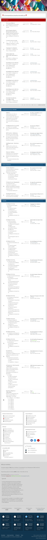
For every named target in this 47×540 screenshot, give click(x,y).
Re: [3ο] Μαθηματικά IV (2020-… (36, 241)
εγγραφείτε (12, 499)
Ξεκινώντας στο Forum (31, 431)
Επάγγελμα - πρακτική (13, 174)
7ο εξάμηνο (11, 404)
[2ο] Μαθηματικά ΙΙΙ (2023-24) (12, 71)
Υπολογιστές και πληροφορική (12, 182)
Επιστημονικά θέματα (13, 176)
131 (10, 42)
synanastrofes (34, 242)
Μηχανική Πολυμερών (13, 302)
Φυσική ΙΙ (10, 232)
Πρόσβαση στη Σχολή (8, 420)
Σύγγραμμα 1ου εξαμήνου (11, 48)
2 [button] (22, 105)
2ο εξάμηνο (17, 397)
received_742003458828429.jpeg (31, 525)
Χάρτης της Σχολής (7, 428)
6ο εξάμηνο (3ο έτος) (10, 295)
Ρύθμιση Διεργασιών (13, 102)
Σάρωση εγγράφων (30, 417)
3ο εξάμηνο (11, 399)
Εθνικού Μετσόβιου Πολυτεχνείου (15, 484)
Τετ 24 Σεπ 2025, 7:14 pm (35, 55)
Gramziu (44, 538)
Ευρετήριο (3, 535)
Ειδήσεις (8, 112)
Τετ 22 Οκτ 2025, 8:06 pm (35, 49)
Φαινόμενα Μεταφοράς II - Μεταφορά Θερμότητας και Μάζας (14, 288)
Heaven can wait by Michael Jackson (31, 517)
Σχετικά (4, 478)
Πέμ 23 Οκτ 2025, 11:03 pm (35, 41)
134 (17, 42)
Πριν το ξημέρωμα (31, 448)
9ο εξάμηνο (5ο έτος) (10, 339)
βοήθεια (6, 502)
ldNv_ (33, 297)
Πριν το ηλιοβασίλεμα (32, 450)
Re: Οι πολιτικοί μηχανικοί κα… (36, 143)
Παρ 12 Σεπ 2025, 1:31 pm (35, 64)
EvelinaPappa (34, 114)
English (28, 435)
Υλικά (9, 360)
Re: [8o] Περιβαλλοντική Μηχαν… (36, 331)
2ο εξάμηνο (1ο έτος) (10, 219)
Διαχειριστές (8, 476)
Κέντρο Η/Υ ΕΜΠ (7, 433)
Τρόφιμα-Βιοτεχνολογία (13, 359)
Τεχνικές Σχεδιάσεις (12, 212)
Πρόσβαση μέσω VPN (31, 415)
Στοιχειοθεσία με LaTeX (31, 420)
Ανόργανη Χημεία (12, 50)
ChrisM (31, 54)
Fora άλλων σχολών (8, 457)
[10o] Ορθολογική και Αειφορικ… (36, 351)
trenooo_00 (34, 340)
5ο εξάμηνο (11, 402)
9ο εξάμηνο (11, 407)
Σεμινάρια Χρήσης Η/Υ (12, 190)
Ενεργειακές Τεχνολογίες (13, 321)
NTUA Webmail (6, 454)
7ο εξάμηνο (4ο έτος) (10, 318)
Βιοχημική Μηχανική (12, 320)
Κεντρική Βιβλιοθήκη (8, 453)
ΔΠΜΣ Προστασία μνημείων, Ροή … (37, 365)
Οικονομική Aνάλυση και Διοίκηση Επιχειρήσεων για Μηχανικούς (13, 311)
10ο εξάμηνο (11, 409)
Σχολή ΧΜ (5, 450)
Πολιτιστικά (14, 44)
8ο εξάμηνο (11, 406)
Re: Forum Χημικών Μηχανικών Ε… (37, 193)
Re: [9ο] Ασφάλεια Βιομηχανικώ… (36, 339)
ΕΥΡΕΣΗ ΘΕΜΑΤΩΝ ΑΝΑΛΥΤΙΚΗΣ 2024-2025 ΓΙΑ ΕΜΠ (11, 55)
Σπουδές (9, 34)
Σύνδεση (32, 1)
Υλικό (31, 391)
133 (14, 42)
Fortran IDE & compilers (31, 421)
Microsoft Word (29, 418)
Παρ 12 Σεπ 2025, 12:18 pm (35, 90)
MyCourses (6, 455)
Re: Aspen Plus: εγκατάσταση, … (36, 182)
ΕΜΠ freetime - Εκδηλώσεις (12, 133)
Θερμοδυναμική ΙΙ (12, 248)
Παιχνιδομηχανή (7, 421)
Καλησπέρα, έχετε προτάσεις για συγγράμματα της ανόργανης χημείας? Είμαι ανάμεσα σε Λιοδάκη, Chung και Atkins (42, 517)
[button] (35, 105)
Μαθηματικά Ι (11, 209)
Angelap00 (32, 98)
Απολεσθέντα (6, 434)
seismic (33, 144)
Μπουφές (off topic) (12, 179)
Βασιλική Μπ (34, 183)
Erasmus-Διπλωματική (8, 441)
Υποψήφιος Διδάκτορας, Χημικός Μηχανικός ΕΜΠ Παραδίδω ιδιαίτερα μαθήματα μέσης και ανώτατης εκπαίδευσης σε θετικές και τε (8, 517)
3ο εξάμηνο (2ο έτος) (10, 241)
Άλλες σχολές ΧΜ (11, 173)
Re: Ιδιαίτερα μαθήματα (34, 125)
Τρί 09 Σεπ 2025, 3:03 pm (35, 99)
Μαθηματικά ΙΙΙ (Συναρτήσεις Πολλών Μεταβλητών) (10, 67)
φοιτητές (5, 487)
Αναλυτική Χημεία (12, 59)
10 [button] (32, 105)
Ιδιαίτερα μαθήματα (10, 23)
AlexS (31, 23)
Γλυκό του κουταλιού (8, 417)
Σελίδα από (41, 105)
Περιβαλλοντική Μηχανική (13, 333)
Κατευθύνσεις (9, 350)
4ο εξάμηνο (11, 400)
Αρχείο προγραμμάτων (8, 430)
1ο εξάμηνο (10, 397)
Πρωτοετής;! (6, 418)
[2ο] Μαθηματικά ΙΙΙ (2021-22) (12, 89)
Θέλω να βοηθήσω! (30, 434)
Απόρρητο (17, 535)
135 (7, 43)
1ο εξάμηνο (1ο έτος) (10, 203)
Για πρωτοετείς (7, 438)
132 (12, 42)
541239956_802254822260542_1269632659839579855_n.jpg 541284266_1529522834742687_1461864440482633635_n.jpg (42, 525)
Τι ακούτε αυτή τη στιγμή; (9, 415)
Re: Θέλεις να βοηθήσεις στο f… (36, 112)
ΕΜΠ (4, 451)
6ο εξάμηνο (11, 403)
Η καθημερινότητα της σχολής (12, 125)
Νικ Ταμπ (32, 40)
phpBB (7, 536)
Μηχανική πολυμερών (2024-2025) (37, 295)
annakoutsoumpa (33, 62)
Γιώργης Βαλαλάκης (36, 134)
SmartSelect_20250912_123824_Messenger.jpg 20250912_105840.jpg (19, 525)
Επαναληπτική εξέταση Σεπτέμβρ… (37, 318)
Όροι (22, 535)
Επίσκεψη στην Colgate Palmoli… (36, 133)
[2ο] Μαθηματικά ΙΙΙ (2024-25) (12, 62)
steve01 (33, 352)
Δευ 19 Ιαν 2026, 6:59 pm (35, 31)
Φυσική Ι (10, 213)
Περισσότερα (7, 442)
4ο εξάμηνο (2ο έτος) (10, 259)
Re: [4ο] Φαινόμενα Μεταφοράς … (36, 260)
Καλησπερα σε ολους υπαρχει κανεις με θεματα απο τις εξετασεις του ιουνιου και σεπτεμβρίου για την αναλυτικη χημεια (8, 525)
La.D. (33, 392)
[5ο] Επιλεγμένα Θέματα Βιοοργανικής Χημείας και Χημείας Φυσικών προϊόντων (12, 32)
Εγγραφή (38, 1)
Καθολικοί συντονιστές (16, 476)
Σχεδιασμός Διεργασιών (12, 357)
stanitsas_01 (40, 509)
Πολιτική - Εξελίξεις (10, 152)
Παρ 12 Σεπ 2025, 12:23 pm (35, 81)
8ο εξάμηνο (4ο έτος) (10, 331)
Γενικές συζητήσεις (11, 43)
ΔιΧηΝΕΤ (9, 375)
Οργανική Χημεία (11, 261)
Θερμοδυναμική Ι (12, 222)
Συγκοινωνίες (6, 435)
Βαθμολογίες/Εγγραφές (8, 431)
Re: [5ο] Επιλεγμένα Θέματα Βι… (36, 274)
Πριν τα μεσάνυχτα (31, 452)
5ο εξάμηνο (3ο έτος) (10, 274)
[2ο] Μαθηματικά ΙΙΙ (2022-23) (12, 80)
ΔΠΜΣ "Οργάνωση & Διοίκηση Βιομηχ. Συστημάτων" (12, 386)
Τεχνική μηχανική (12, 231)
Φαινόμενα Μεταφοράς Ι (13, 265)
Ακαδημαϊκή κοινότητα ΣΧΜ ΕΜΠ (9, 109)
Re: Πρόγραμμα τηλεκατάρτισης (36, 152)
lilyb (31, 30)
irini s (33, 366)
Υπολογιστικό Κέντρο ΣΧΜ (15, 488)
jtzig (33, 195)
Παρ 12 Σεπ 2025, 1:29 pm (35, 72)
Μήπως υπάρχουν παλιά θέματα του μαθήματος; (19, 517)
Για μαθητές (6, 437)
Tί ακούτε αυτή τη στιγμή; (11, 40)
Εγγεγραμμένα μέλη (25, 476)
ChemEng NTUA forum (11, 193)
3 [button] (24, 105)
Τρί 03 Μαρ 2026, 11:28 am (35, 24)
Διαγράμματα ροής (30, 422)
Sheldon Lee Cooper (36, 153)
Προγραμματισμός (12, 211)
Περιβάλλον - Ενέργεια (13, 362)
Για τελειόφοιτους (7, 440)
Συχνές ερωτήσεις (30, 433)
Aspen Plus (29, 424)
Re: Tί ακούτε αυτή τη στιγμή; (36, 167)
